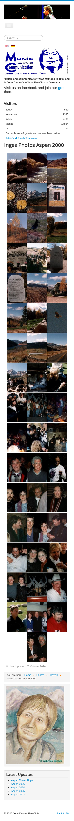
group (63, 88)
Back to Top (63, 813)
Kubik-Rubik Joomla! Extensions (21, 138)
